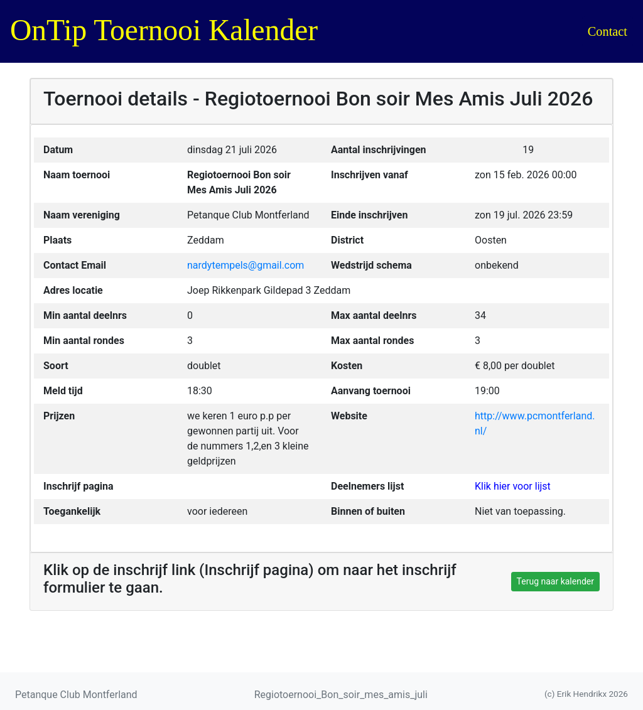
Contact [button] (607, 31)
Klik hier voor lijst (513, 486)
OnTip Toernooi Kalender (164, 30)
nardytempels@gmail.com (245, 265)
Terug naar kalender (555, 581)
